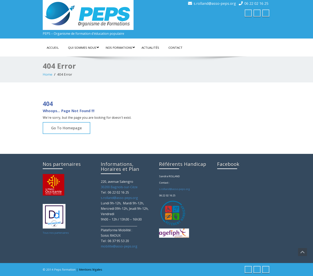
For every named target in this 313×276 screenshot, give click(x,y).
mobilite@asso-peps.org (119, 246)
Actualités (150, 47)
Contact (175, 47)
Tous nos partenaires (56, 232)
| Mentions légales (89, 269)
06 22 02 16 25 (256, 3)
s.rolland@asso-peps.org (215, 3)
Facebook (228, 164)
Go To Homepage (66, 128)
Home (47, 74)
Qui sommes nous (83, 47)
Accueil (53, 47)
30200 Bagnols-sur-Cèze (119, 187)
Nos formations (120, 47)
